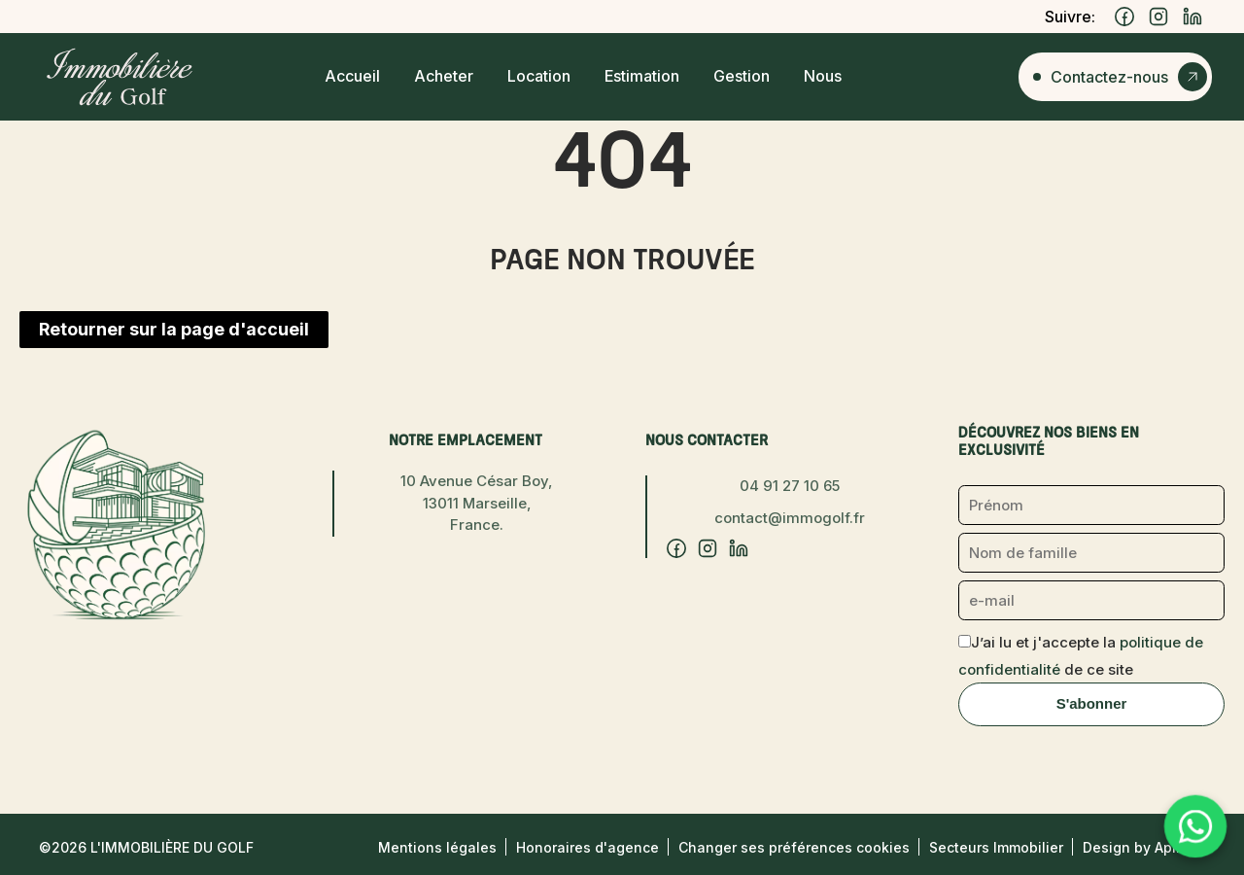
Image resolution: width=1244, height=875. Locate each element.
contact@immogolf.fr (789, 517)
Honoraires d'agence (587, 847)
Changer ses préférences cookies (794, 847)
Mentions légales (437, 847)
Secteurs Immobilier (996, 847)
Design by (1144, 847)
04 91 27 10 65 (790, 485)
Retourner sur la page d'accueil (174, 329)
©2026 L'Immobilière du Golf (146, 847)
